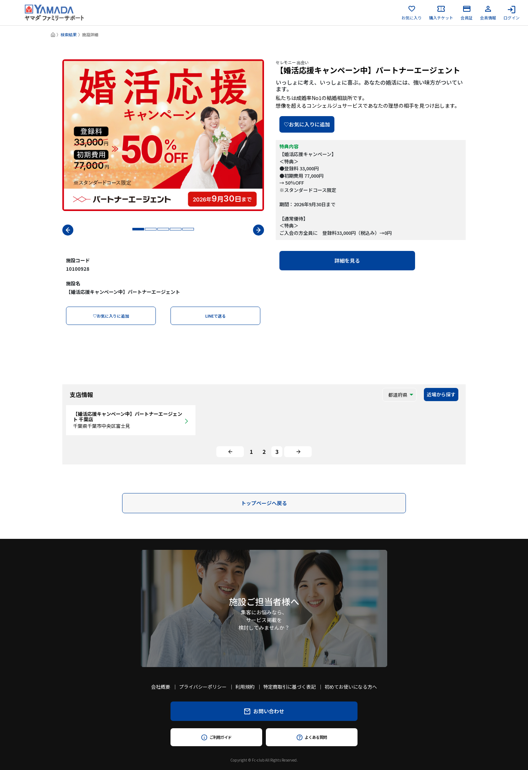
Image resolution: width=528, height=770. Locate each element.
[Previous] (230, 451)
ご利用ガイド (216, 737)
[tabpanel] (163, 135)
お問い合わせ (264, 711)
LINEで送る (215, 316)
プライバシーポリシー (203, 686)
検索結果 (68, 34)
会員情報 (488, 13)
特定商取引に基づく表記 (289, 686)
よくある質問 (311, 737)
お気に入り (412, 13)
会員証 (467, 13)
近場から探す (441, 394)
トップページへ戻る (264, 503)
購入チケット (441, 13)
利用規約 (244, 686)
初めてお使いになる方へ (350, 686)
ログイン (511, 13)
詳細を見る (347, 260)
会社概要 (160, 686)
